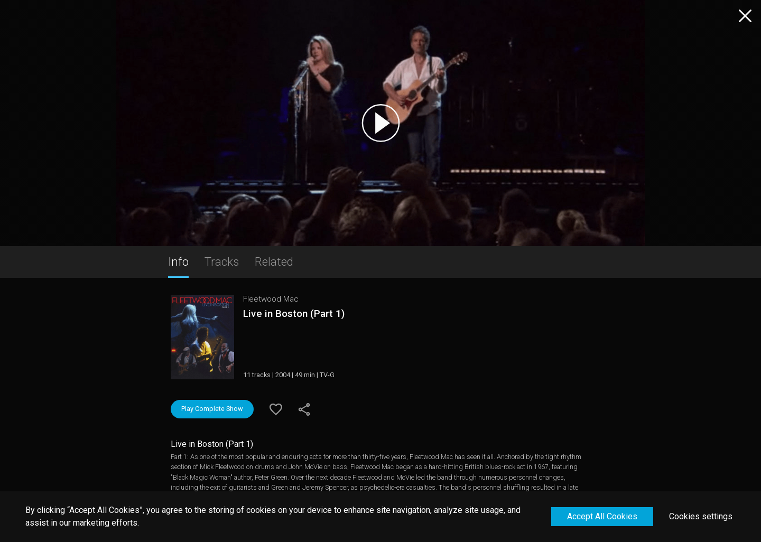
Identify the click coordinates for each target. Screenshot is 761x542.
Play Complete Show (212, 409)
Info (178, 261)
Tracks (222, 261)
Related (274, 261)
